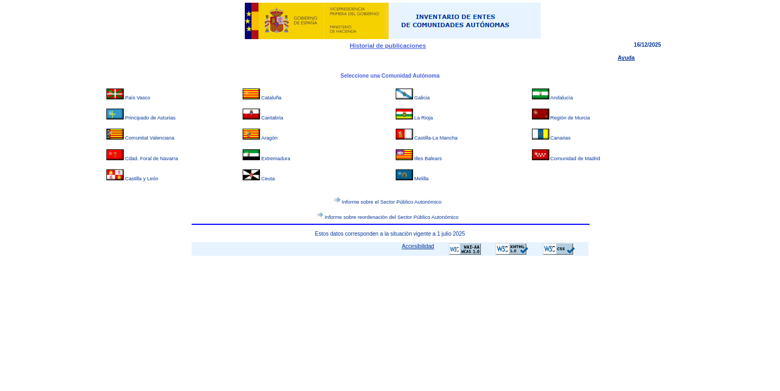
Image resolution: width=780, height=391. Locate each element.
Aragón (269, 138)
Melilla (421, 178)
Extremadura (275, 158)
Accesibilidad (418, 246)
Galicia (422, 97)
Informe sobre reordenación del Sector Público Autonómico (392, 216)
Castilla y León (141, 178)
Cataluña (271, 97)
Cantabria (272, 118)
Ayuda (626, 58)
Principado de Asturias (150, 118)
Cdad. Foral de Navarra (151, 158)
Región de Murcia (570, 118)
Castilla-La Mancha (436, 138)
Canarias (560, 138)
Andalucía (561, 97)
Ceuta (268, 178)
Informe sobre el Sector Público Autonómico (392, 202)
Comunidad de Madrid (575, 158)
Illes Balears (428, 158)
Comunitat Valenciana (149, 138)
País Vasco (137, 97)
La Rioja (423, 118)
